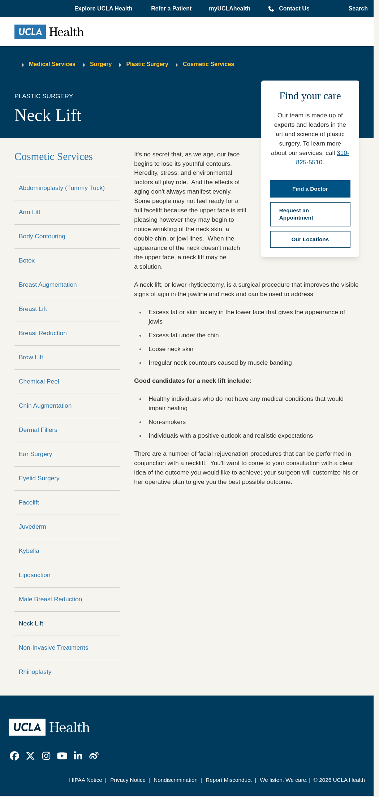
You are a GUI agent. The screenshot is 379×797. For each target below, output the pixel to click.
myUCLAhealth (229, 8)
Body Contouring (42, 236)
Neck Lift (31, 623)
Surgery (101, 64)
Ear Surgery (35, 454)
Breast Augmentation (48, 284)
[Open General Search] (356, 9)
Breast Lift (33, 308)
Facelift (29, 502)
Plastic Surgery (147, 64)
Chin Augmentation (45, 405)
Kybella (29, 550)
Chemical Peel (39, 381)
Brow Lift (31, 357)
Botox (27, 260)
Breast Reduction (43, 333)
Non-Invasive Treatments (53, 647)
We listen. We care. (283, 780)
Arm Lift (29, 212)
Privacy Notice (128, 780)
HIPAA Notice (85, 780)
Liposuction (35, 575)
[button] (104, 8)
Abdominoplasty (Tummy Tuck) (62, 187)
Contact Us (294, 8)
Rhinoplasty (35, 671)
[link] (14, 756)
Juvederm (32, 526)
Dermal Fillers (38, 429)
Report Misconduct (229, 780)
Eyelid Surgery (39, 478)
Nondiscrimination (176, 780)
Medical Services (52, 64)
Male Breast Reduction (50, 599)
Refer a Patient (171, 8)
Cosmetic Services (208, 64)
